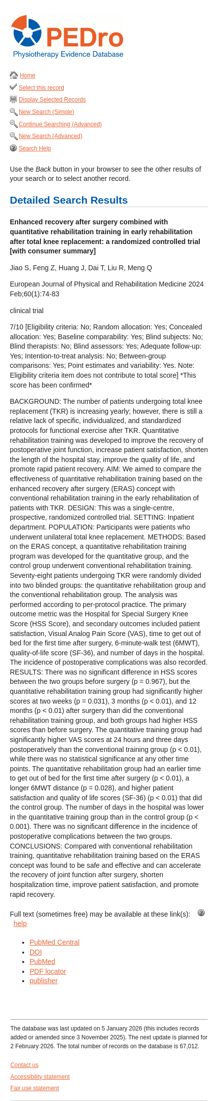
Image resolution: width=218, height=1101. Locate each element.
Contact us (24, 1065)
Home (28, 75)
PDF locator (48, 971)
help (20, 923)
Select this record (41, 87)
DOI (36, 952)
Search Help (35, 148)
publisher (44, 981)
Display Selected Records (52, 99)
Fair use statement (34, 1088)
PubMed (42, 961)
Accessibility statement (40, 1076)
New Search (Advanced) (50, 136)
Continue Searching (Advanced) (60, 124)
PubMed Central (54, 942)
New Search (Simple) (46, 111)
